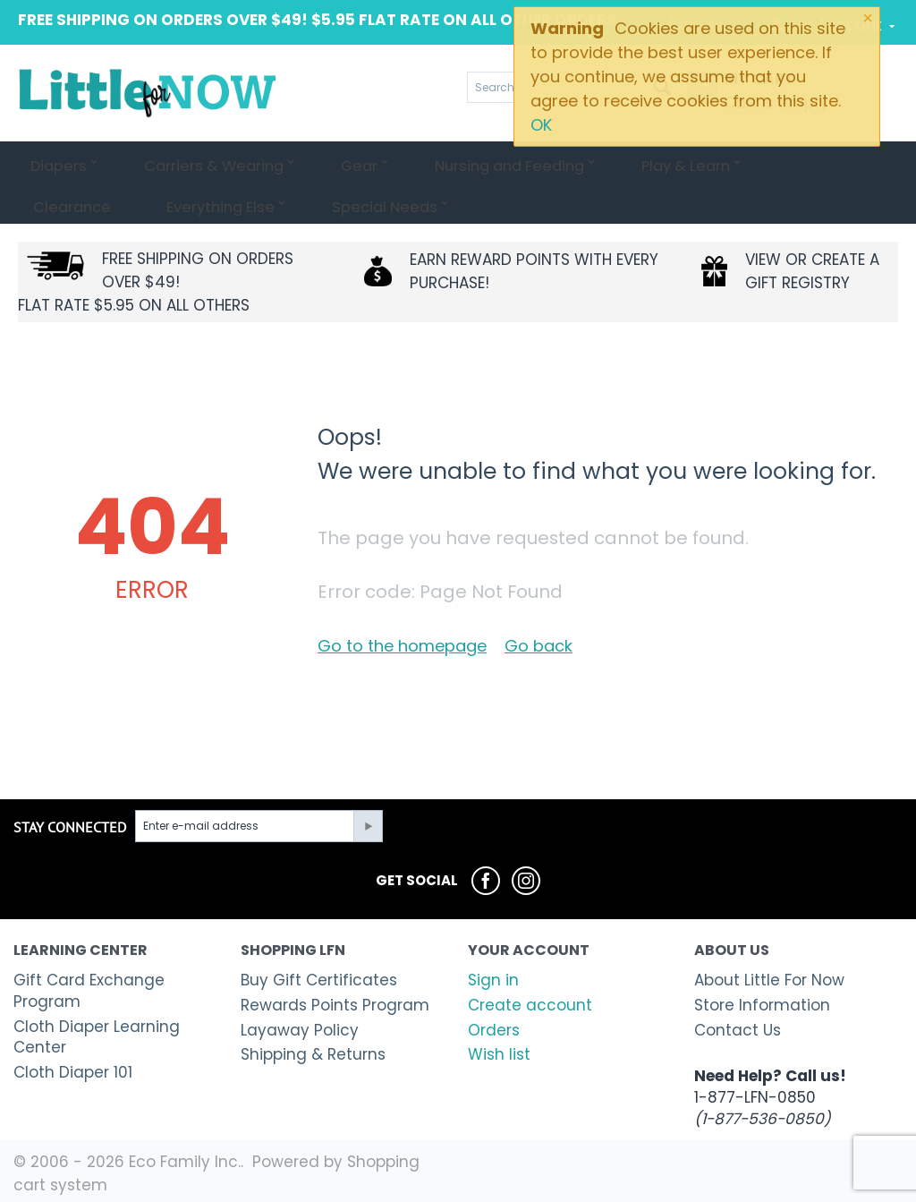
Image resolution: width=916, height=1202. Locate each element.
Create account (530, 1005)
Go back (538, 646)
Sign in (493, 980)
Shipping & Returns (313, 1054)
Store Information (762, 1005)
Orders (494, 1030)
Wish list (499, 1054)
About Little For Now (769, 980)
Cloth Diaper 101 (72, 1072)
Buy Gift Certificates (319, 980)
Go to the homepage (402, 646)
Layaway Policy (300, 1030)
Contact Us (737, 1030)
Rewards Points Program (335, 1005)
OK (541, 125)
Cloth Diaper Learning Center (96, 1037)
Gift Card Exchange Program (89, 990)
